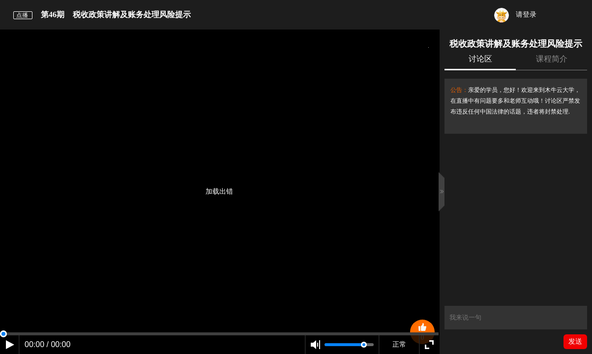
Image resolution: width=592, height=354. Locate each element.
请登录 (515, 15)
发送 (575, 341)
